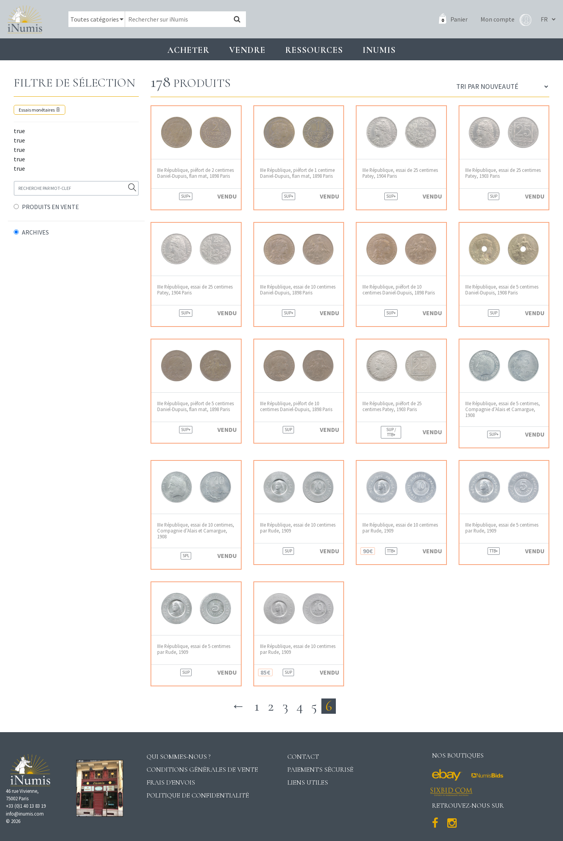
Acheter (188, 50)
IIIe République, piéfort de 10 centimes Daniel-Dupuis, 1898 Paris (398, 290)
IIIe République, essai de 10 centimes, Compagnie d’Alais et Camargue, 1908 (195, 531)
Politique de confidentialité (198, 795)
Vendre (247, 50)
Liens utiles (307, 782)
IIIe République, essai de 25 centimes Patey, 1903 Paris (503, 173)
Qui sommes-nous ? (179, 757)
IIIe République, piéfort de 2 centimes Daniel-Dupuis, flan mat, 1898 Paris (195, 173)
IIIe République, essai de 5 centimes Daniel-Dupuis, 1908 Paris (501, 290)
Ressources (314, 50)
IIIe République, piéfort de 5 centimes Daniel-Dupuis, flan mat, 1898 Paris (195, 406)
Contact (303, 757)
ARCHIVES (35, 232)
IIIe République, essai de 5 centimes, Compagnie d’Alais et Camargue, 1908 (502, 410)
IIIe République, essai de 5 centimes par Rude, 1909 (501, 528)
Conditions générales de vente (202, 769)
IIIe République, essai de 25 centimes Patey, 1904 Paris (400, 173)
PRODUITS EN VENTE (50, 207)
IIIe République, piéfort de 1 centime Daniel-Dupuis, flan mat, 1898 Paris (297, 173)
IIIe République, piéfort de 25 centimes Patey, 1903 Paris (391, 406)
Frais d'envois (171, 782)
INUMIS (379, 50)
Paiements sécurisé (320, 769)
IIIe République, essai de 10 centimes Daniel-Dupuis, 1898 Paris (297, 290)
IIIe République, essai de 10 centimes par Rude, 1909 (297, 528)
